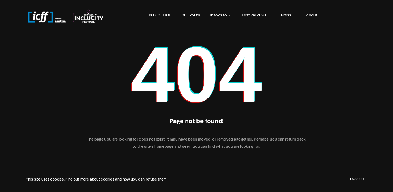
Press (289, 16)
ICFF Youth (190, 16)
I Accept (357, 179)
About (314, 16)
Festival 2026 (257, 16)
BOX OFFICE (160, 16)
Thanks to (220, 16)
